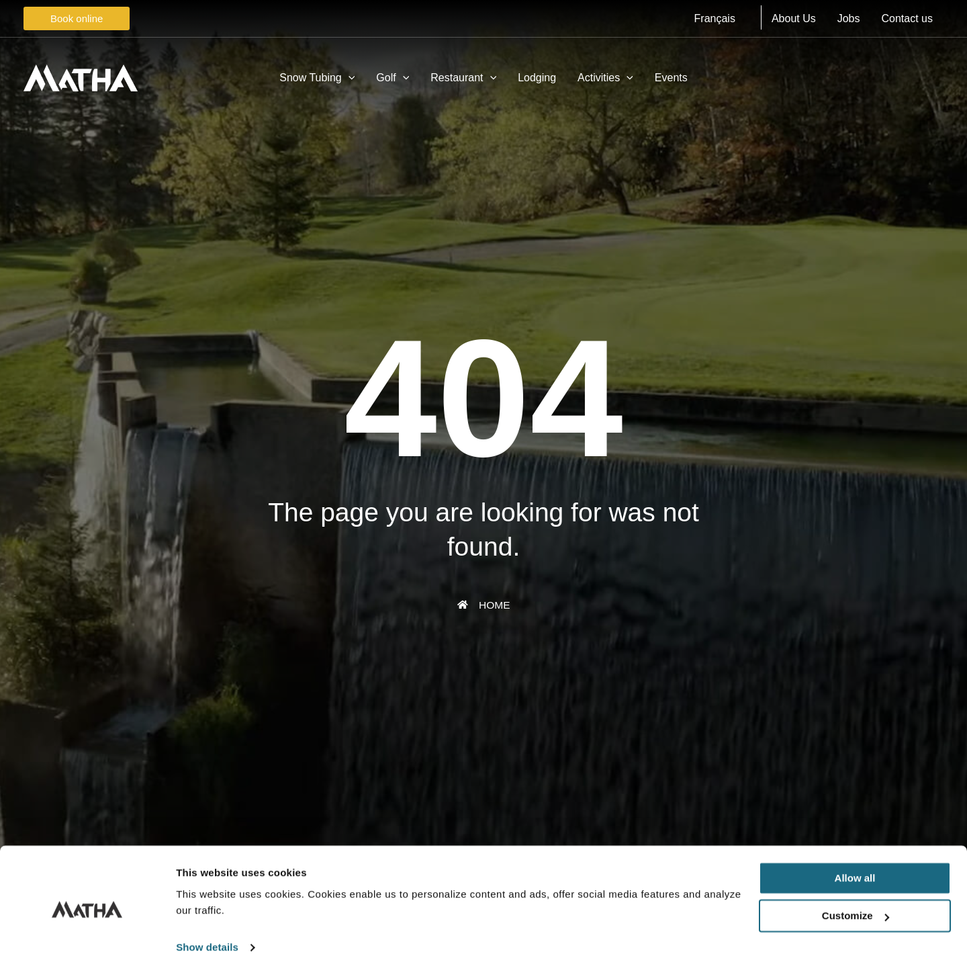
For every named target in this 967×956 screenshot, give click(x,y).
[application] (348, 78)
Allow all (855, 860)
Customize (855, 898)
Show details (207, 929)
